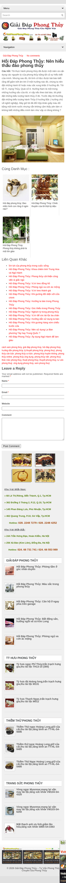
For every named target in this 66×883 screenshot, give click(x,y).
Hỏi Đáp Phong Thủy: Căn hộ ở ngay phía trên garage (37, 607)
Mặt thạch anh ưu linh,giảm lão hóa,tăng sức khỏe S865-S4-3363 (35, 829)
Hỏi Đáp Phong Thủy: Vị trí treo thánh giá (30, 290)
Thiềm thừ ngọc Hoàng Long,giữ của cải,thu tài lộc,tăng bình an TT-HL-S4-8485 (38, 751)
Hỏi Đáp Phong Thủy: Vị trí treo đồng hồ (29, 283)
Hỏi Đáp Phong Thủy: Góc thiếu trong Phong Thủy (34, 308)
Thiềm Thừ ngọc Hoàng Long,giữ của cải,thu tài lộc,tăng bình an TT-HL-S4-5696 (38, 733)
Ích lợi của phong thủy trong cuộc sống (29, 265)
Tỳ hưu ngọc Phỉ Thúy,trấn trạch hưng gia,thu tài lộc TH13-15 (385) (38, 669)
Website (6, 403)
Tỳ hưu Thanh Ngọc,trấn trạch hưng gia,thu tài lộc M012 (37, 704)
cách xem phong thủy (12, 347)
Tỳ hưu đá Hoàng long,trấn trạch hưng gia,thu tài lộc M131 (38, 687)
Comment (6, 415)
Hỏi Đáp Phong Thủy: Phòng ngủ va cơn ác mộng (34, 287)
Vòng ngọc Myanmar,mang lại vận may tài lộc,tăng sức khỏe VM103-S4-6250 (37, 813)
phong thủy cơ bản (24, 353)
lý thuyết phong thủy (33, 350)
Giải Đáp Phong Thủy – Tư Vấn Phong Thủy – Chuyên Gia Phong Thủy (38, 873)
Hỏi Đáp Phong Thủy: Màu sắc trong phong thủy (37, 589)
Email (5, 392)
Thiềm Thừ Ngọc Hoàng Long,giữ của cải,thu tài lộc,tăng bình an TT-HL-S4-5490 (38, 768)
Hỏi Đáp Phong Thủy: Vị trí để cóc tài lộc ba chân (34, 315)
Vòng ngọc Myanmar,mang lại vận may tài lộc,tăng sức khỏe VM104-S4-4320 (37, 796)
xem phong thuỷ (42, 363)
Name (5, 381)
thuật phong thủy (30, 360)
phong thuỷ (49, 350)
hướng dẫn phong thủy (12, 350)
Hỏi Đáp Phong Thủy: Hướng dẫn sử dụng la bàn (34, 319)
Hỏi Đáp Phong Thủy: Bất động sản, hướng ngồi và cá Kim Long (37, 624)
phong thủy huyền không (45, 353)
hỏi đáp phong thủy (51, 347)
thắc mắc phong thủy (11, 360)
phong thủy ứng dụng (23, 357)
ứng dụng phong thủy (23, 363)
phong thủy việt (41, 357)
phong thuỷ (55, 357)
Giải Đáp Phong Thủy (13, 55)
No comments (33, 55)
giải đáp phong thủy (32, 347)
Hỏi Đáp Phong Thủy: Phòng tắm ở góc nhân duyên (36, 572)
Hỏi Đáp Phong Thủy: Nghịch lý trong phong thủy (34, 311)
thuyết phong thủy (47, 360)
